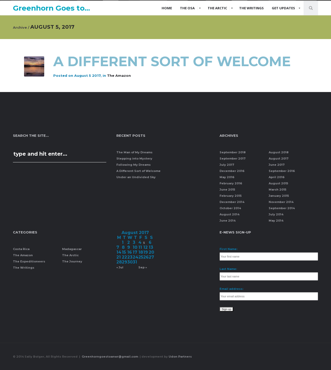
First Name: (228, 249)
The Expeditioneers (29, 261)
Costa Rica (21, 249)
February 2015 (231, 196)
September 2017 (233, 158)
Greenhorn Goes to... (51, 8)
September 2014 (282, 208)
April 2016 (276, 177)
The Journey (72, 261)
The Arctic (217, 8)
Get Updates (283, 8)
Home (167, 8)
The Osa (187, 8)
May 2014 (276, 220)
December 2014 (232, 202)
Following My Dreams (133, 165)
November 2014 (281, 202)
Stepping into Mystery (134, 158)
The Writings (251, 8)
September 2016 (282, 171)
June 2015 (227, 189)
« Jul (119, 267)
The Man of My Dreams (134, 152)
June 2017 (277, 165)
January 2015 (279, 196)
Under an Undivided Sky (136, 177)
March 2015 (277, 189)
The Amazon (119, 75)
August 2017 (279, 158)
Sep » (142, 267)
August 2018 (279, 152)
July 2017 (227, 165)
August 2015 (278, 183)
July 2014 (276, 214)
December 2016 (232, 171)
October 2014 (230, 208)
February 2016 (231, 183)
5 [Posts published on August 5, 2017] (144, 243)
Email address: (231, 289)
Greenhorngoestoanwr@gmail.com (110, 356)
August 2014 (229, 214)
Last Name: (228, 269)
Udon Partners (180, 356)
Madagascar (72, 249)
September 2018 (233, 152)
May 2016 (227, 177)
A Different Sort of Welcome (174, 61)
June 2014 (228, 220)
